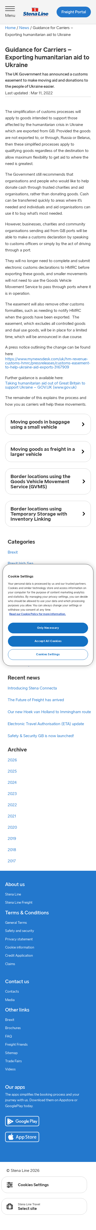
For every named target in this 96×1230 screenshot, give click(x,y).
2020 (12, 827)
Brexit (13, 552)
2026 (12, 760)
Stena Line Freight (19, 903)
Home (10, 28)
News (24, 28)
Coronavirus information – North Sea (40, 608)
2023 (12, 794)
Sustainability (19, 664)
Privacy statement (19, 939)
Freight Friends (16, 1045)
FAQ (8, 1037)
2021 (12, 816)
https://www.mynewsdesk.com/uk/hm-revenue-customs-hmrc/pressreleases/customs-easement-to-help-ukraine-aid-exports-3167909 (47, 363)
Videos (10, 1069)
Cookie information (19, 948)
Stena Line (13, 894)
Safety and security (19, 931)
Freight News (19, 620)
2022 (12, 805)
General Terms (16, 923)
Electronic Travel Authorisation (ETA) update (46, 723)
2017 (12, 861)
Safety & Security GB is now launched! (41, 735)
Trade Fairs (13, 1061)
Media (10, 1000)
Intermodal (17, 642)
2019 (12, 839)
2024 (12, 782)
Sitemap (11, 1053)
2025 (12, 771)
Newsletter (17, 653)
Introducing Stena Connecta (32, 688)
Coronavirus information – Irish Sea (38, 597)
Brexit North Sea (22, 575)
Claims (10, 964)
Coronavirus (18, 586)
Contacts (12, 992)
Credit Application (19, 956)
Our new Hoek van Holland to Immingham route (49, 711)
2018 (12, 850)
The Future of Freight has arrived (36, 699)
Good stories (19, 631)
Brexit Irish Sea (20, 563)
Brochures (13, 1028)
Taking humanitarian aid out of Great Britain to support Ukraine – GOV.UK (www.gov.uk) (45, 385)
